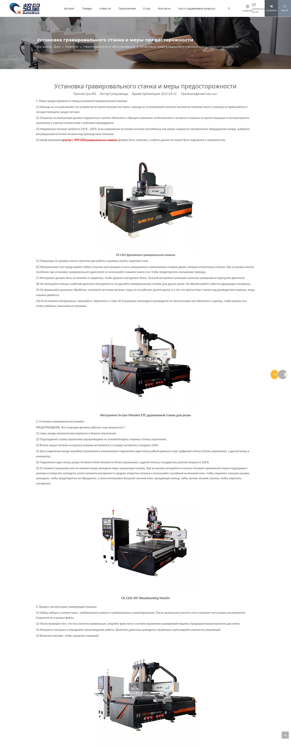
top (285, 735)
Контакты (164, 8)
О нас (147, 8)
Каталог (69, 8)
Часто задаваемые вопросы (196, 8)
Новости (105, 8)
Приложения (127, 8)
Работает (211, 94)
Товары (87, 8)
